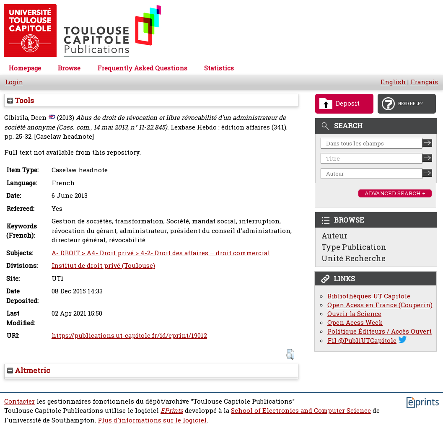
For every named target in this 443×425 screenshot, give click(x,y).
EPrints (172, 410)
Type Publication (353, 247)
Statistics (219, 68)
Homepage (24, 68)
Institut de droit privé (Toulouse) (103, 265)
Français (424, 82)
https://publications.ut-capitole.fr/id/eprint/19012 (129, 335)
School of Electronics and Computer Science (301, 410)
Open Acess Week (355, 322)
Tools (20, 100)
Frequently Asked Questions (142, 68)
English (393, 82)
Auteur (334, 236)
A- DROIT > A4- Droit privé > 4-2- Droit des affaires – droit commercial (161, 253)
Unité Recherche (353, 258)
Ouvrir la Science (354, 313)
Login (14, 82)
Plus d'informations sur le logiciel (152, 420)
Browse (69, 68)
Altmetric (28, 370)
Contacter (19, 401)
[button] (290, 354)
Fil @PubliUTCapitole (361, 340)
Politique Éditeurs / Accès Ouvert (379, 331)
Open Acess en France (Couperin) (380, 305)
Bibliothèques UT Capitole (368, 296)
